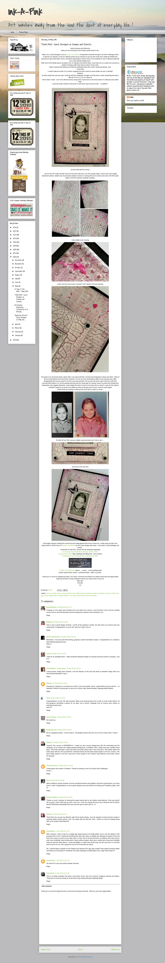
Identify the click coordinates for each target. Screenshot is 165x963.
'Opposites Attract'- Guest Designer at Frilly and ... (21, 317)
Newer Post (45, 949)
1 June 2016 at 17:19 (62, 860)
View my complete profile (135, 100)
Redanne (49, 622)
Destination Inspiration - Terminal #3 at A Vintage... (21, 308)
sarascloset (50, 831)
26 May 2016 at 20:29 (68, 637)
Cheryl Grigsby (51, 797)
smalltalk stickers (63, 595)
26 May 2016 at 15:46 (60, 622)
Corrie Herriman (52, 765)
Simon (80, 552)
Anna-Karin (50, 873)
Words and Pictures (53, 637)
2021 (14, 238)
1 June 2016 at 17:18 (62, 831)
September (19, 271)
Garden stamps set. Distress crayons (98, 593)
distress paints (80, 593)
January (18, 335)
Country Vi (61, 554)
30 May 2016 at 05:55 (57, 780)
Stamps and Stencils (73, 54)
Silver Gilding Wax (51, 595)
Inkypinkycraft (51, 730)
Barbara (49, 683)
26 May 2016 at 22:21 (73, 668)
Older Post (115, 949)
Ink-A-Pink (25, 12)
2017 (14, 253)
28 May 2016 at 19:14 (64, 730)
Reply (48, 615)
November (18, 264)
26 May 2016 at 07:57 (64, 607)
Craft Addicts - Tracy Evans (56, 668)
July (16, 279)
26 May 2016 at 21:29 (58, 653)
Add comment (47, 886)
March (17, 328)
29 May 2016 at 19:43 (65, 765)
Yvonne (49, 814)
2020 (15, 242)
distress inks (71, 593)
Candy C (49, 742)
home (12, 32)
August (17, 275)
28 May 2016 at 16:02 (64, 717)
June (17, 282)
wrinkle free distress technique (87, 595)
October (18, 268)
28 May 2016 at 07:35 (58, 698)
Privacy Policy (23, 32)
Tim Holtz (73, 595)
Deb (47, 780)
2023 (15, 231)
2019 (14, 246)
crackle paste (56, 593)
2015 (14, 340)
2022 (15, 235)
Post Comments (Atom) (84, 957)
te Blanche (71, 570)
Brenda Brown (51, 607)
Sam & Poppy (51, 717)
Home (80, 949)
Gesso (113, 593)
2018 (14, 250)
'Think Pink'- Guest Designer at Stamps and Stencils (21, 298)
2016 (14, 257)
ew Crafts (68, 554)
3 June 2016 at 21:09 (62, 873)
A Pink (131, 97)
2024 (15, 227)
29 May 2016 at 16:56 (60, 742)
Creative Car (63, 570)
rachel (48, 653)
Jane (48, 698)
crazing (63, 593)
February (18, 332)
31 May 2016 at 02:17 (59, 814)
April (16, 324)
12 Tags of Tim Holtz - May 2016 (21, 290)
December (18, 260)
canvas (48, 593)
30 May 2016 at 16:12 (65, 797)
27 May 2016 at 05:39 (60, 683)
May (16, 286)
